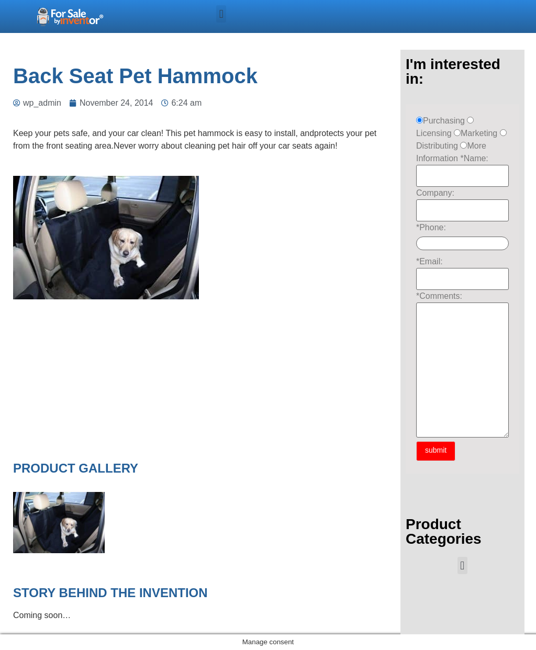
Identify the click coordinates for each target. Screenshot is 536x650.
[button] (221, 14)
